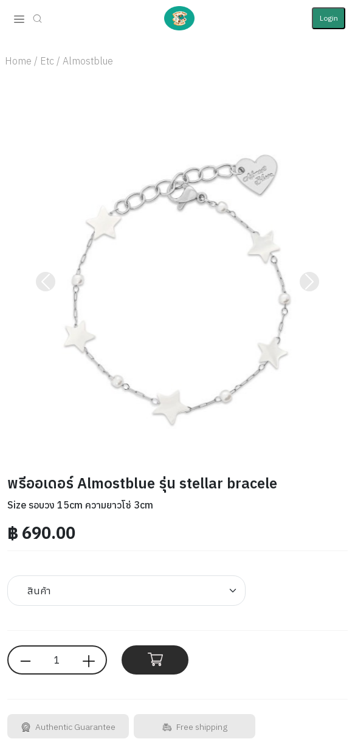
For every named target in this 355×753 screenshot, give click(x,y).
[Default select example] (126, 590)
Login (329, 18)
